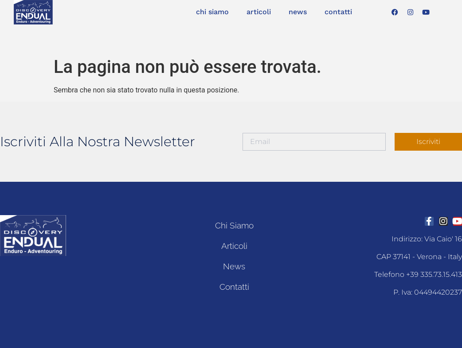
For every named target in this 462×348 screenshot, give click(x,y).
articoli (259, 12)
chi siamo (212, 12)
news (298, 12)
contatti (338, 12)
